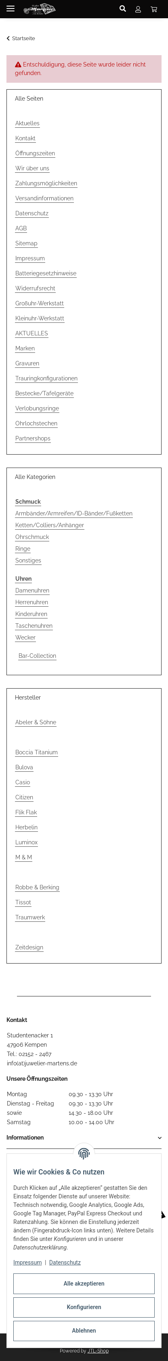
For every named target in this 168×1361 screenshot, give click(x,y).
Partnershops (32, 438)
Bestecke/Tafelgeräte (44, 393)
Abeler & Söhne (35, 722)
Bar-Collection (37, 656)
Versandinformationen (44, 198)
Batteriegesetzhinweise (45, 273)
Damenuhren (32, 590)
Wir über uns (32, 168)
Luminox (26, 842)
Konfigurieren (84, 1307)
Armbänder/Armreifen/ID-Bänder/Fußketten (73, 513)
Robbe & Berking (37, 887)
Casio (22, 782)
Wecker (25, 637)
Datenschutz (65, 1262)
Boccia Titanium (36, 752)
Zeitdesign (29, 947)
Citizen (24, 797)
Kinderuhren (31, 614)
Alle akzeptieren (83, 1283)
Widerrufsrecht (35, 288)
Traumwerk (30, 917)
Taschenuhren (33, 626)
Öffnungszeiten (35, 153)
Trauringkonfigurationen (46, 378)
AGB (21, 228)
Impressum (27, 1262)
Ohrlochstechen (36, 423)
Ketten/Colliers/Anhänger (49, 525)
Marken (25, 348)
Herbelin (26, 827)
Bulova (24, 767)
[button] (125, 9)
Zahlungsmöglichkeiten (46, 183)
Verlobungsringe (37, 408)
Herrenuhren (31, 602)
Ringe (22, 548)
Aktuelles (27, 123)
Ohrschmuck (32, 537)
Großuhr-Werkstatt (39, 303)
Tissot (23, 902)
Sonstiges (28, 560)
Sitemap (26, 243)
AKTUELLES (31, 333)
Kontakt (25, 138)
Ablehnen (84, 1330)
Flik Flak (26, 812)
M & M (23, 857)
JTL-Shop (98, 1351)
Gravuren (27, 363)
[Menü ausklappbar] (10, 5)
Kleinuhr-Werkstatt (39, 318)
